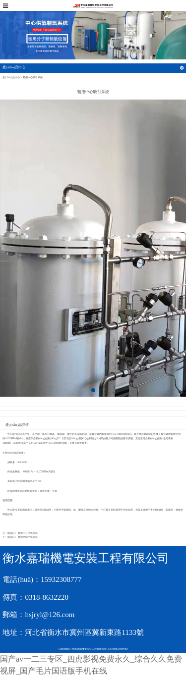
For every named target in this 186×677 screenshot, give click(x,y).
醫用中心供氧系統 (28, 532)
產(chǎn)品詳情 (17, 425)
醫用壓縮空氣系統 (28, 536)
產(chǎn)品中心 (10, 77)
